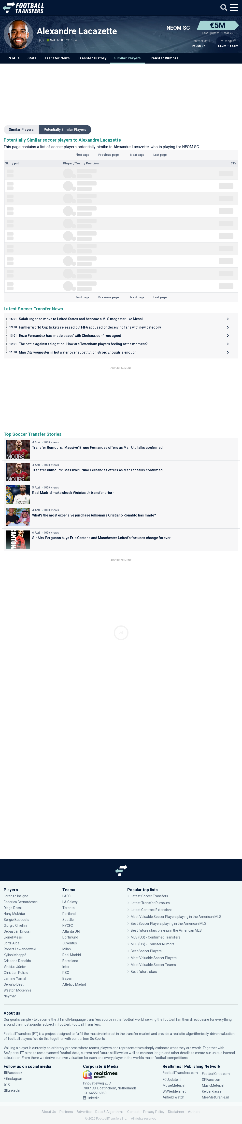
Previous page (108, 155)
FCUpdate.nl (172, 1080)
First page (82, 155)
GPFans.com (211, 1080)
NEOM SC (178, 28)
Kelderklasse (212, 1091)
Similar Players (127, 58)
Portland (69, 914)
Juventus (69, 943)
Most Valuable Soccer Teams (153, 965)
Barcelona (70, 961)
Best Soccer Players (146, 951)
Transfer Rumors (163, 58)
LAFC (66, 896)
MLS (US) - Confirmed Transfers (155, 937)
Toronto (68, 908)
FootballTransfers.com (180, 1073)
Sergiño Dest (14, 984)
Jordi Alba (11, 943)
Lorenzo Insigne (16, 896)
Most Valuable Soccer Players (154, 958)
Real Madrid (71, 955)
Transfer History (92, 58)
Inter (66, 967)
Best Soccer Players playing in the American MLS (168, 924)
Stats (32, 58)
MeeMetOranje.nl (215, 1097)
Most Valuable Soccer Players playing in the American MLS (176, 917)
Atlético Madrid (74, 984)
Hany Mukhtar (14, 914)
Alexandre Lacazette (77, 31)
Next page (137, 155)
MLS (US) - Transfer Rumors (152, 944)
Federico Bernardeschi (21, 902)
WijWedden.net (174, 1091)
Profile (14, 58)
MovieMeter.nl (174, 1085)
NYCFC (67, 925)
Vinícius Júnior (15, 967)
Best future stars (144, 972)
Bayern (67, 978)
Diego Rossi (13, 908)
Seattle (68, 920)
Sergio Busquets (16, 920)
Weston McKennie (17, 990)
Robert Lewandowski (20, 949)
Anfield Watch (173, 1097)
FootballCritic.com (216, 1074)
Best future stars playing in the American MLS (166, 930)
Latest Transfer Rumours (150, 903)
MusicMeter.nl (213, 1085)
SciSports (97, 1039)
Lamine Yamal (15, 978)
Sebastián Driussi (17, 931)
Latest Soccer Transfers (149, 896)
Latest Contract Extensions (151, 910)
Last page (160, 155)
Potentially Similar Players (65, 130)
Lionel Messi (13, 937)
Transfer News (57, 58)
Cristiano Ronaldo (17, 961)
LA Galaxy (70, 902)
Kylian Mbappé (15, 955)
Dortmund (70, 937)
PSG (65, 973)
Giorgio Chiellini (15, 925)
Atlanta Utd (71, 931)
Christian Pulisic (16, 973)
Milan (66, 949)
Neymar (10, 996)
